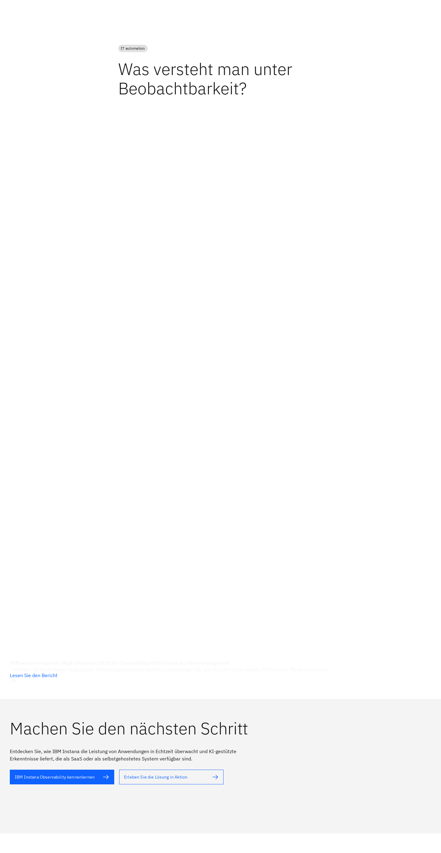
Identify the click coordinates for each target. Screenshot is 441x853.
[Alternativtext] (62, 777)
